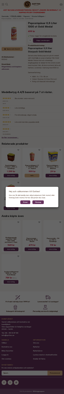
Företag (38, 202)
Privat (25, 202)
